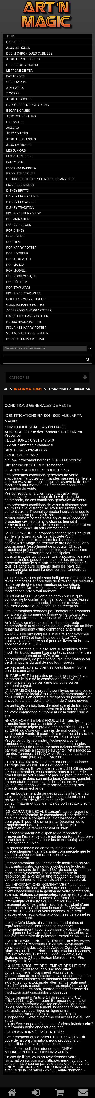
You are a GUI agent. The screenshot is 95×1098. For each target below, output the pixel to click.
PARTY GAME (15, 162)
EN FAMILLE (14, 122)
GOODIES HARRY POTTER (25, 304)
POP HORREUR (17, 253)
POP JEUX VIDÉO (18, 259)
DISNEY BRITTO (17, 190)
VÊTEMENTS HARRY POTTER (27, 333)
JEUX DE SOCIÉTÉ (19, 99)
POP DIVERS (15, 236)
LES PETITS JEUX (19, 156)
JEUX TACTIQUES (18, 144)
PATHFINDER (15, 76)
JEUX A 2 (12, 127)
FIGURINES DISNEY (20, 184)
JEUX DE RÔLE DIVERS (23, 59)
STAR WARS (15, 87)
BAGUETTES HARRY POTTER (27, 316)
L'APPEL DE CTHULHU (22, 64)
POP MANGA (15, 264)
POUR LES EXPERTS (21, 167)
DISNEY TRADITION (20, 207)
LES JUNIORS (16, 150)
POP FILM (13, 242)
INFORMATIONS (28, 389)
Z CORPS (12, 93)
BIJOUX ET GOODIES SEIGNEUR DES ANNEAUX (40, 179)
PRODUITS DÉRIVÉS (20, 173)
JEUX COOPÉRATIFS (21, 116)
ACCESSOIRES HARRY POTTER (29, 310)
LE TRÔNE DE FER (19, 70)
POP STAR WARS (18, 287)
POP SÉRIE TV (16, 281)
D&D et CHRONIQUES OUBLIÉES (29, 53)
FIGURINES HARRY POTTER (26, 327)
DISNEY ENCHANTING (22, 196)
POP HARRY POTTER (21, 247)
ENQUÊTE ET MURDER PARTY (28, 104)
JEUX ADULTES (17, 133)
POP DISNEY (15, 230)
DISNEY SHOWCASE (20, 202)
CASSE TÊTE (15, 42)
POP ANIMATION (18, 219)
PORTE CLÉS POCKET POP (25, 339)
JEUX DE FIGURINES (21, 139)
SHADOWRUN (16, 82)
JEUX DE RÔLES (18, 47)
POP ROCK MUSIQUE (21, 276)
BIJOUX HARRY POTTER (23, 321)
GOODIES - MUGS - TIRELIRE (27, 299)
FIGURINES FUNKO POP (23, 213)
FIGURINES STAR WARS (23, 293)
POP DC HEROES (18, 224)
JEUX (10, 36)
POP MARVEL (15, 270)
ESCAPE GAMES (18, 110)
